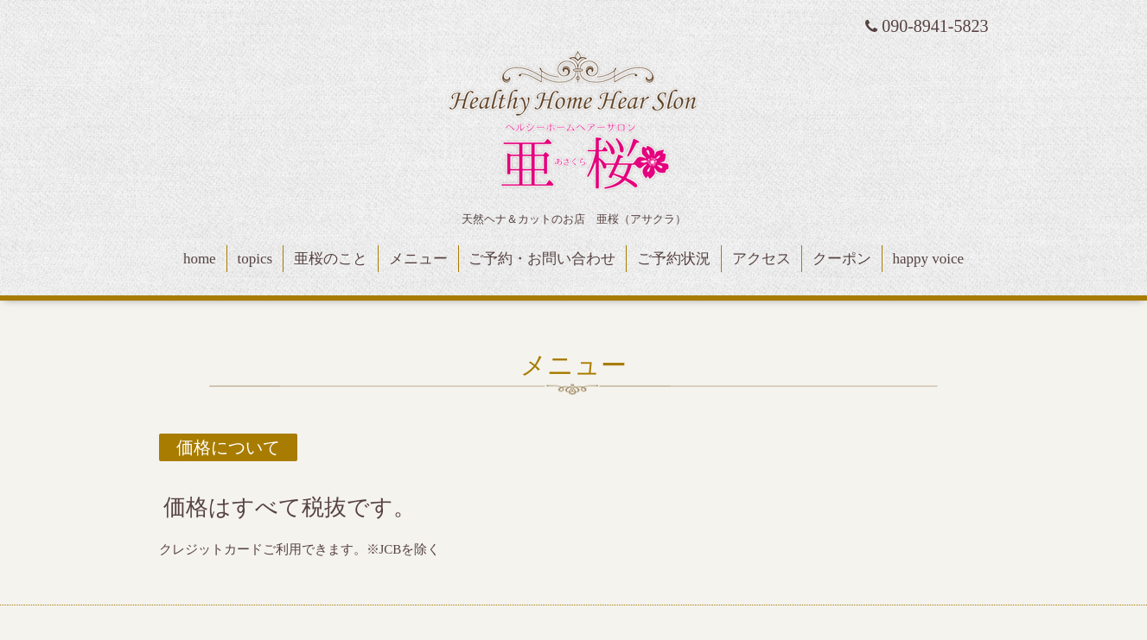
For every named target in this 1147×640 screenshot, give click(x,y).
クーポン (841, 258)
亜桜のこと (330, 258)
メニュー (418, 258)
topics (254, 258)
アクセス (761, 258)
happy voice (929, 258)
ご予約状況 (674, 258)
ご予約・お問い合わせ (541, 258)
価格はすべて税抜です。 (289, 507)
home (199, 258)
